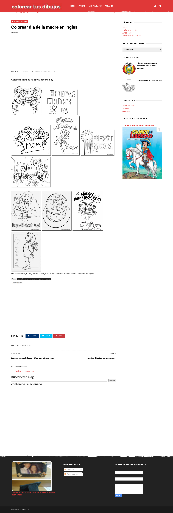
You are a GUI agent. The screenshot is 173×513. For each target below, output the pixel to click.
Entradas (69, 469)
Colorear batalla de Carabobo (138, 125)
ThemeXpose (24, 510)
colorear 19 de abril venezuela (149, 80)
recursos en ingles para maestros (40, 279)
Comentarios (71, 474)
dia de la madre (19, 22)
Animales (109, 6)
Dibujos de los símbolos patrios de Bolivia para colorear (147, 65)
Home (72, 6)
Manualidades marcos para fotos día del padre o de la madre (33, 494)
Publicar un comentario (24, 371)
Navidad (81, 6)
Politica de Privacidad (131, 35)
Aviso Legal (127, 33)
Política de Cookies (130, 30)
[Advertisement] (63, 52)
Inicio (124, 27)
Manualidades (95, 6)
